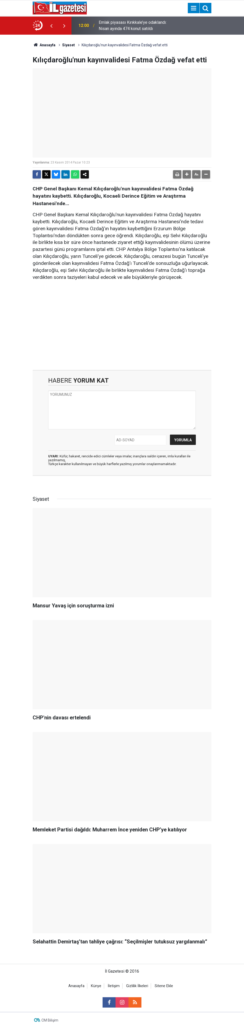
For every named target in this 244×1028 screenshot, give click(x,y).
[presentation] (51, 26)
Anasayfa (44, 45)
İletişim (114, 986)
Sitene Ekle (164, 986)
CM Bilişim (49, 1020)
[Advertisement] (122, 325)
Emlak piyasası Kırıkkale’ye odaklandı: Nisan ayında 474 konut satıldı (133, 25)
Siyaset (68, 45)
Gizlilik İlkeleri (137, 986)
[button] (187, 174)
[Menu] (193, 8)
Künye (96, 986)
